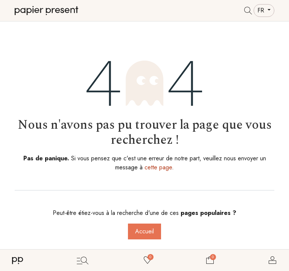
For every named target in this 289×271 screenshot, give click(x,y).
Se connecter (272, 260)
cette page (158, 167)
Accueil (144, 231)
